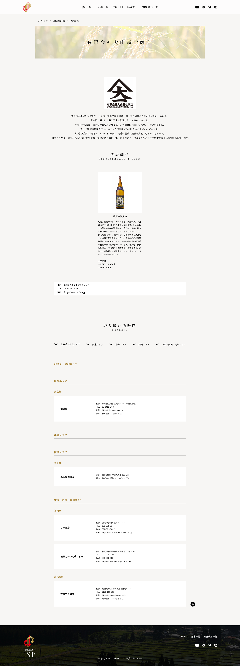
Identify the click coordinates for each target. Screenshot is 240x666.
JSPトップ (43, 20)
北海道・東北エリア (70, 344)
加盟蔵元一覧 (150, 7)
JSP (121, 7)
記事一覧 (103, 7)
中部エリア (120, 344)
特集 (115, 7)
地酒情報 (131, 7)
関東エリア (97, 344)
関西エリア (144, 344)
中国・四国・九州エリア (174, 344)
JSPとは (87, 7)
